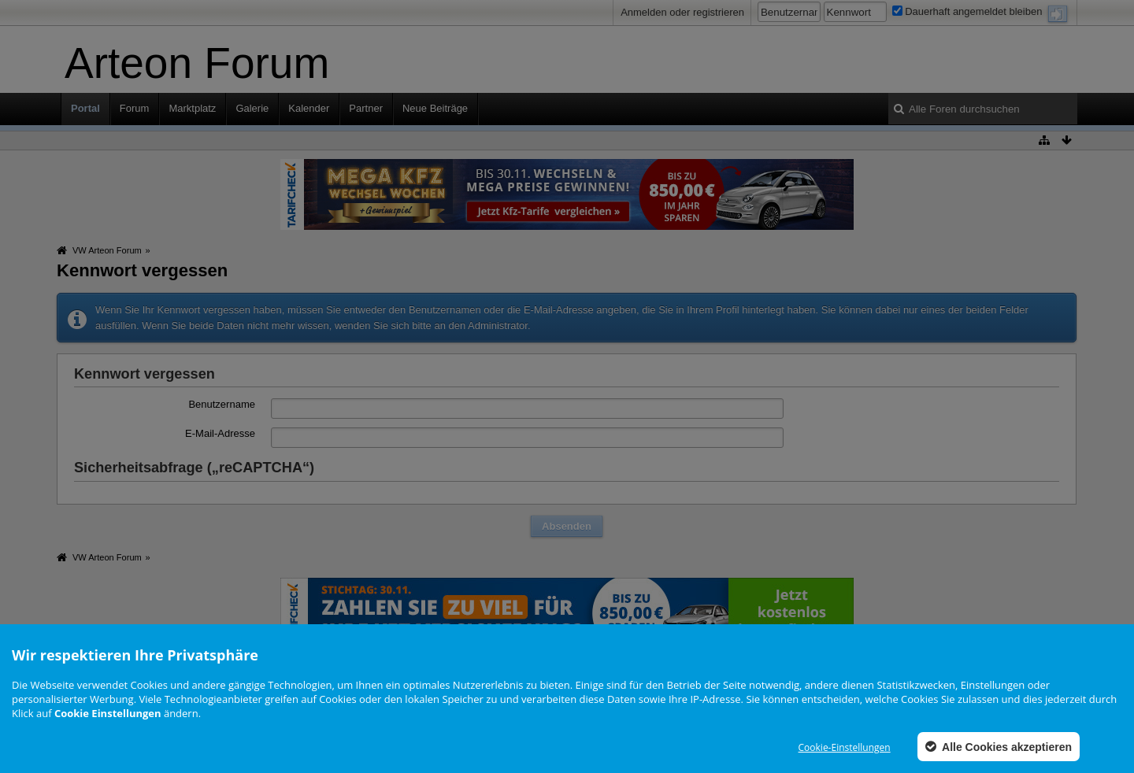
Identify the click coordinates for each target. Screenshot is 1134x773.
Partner (366, 108)
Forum (135, 108)
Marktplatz (192, 108)
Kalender (308, 108)
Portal (85, 108)
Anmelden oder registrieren (682, 12)
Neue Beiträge (435, 108)
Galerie (252, 108)
